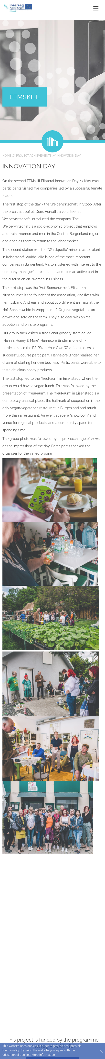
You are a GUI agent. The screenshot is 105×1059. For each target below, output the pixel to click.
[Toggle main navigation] (95, 8)
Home (6, 155)
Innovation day (69, 155)
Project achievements (34, 155)
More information (43, 1055)
